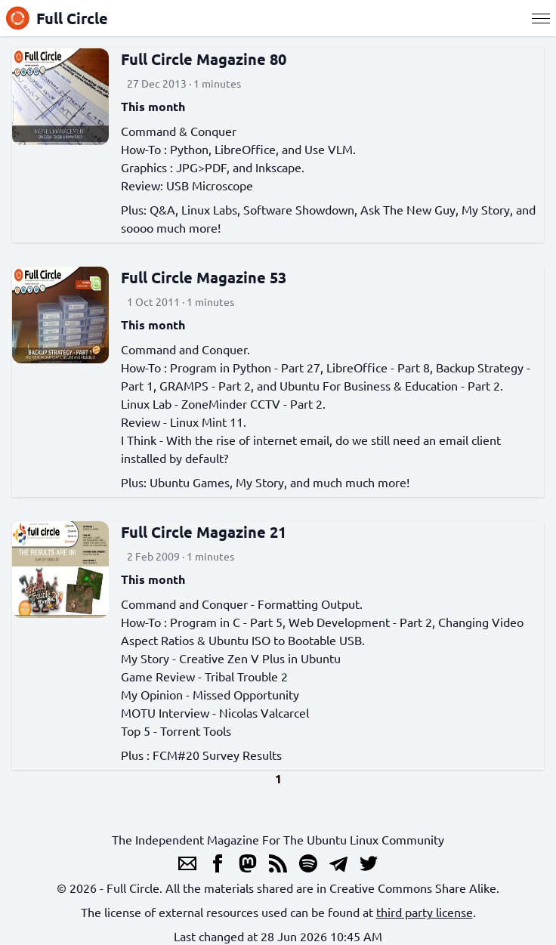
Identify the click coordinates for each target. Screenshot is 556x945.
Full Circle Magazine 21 (203, 532)
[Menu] (541, 18)
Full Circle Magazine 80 (203, 59)
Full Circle (57, 18)
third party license (424, 911)
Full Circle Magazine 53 (203, 277)
